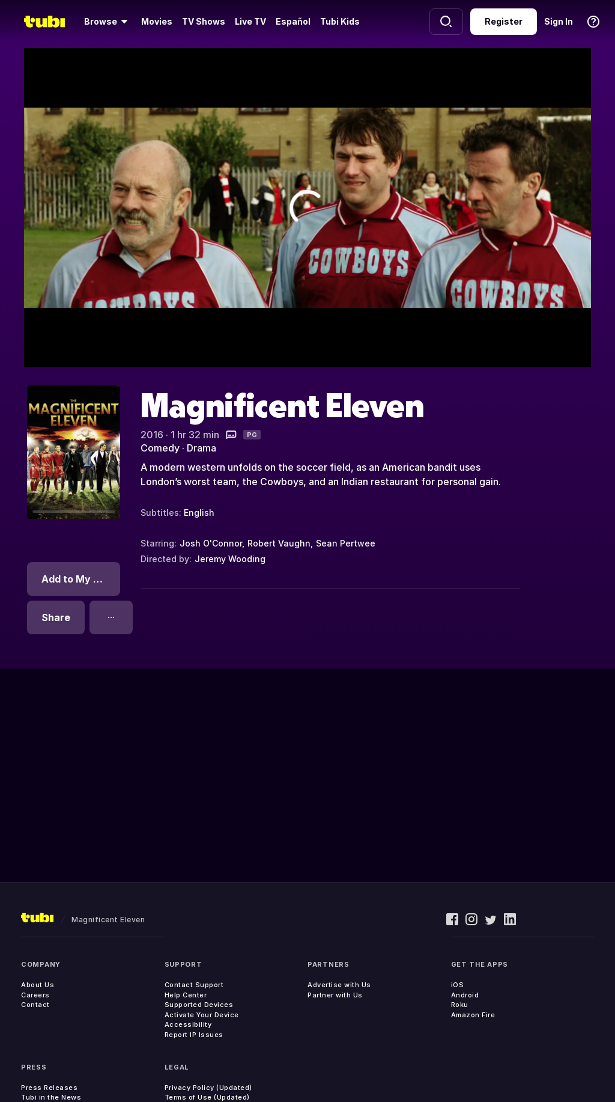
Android (465, 995)
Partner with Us (335, 995)
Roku (459, 1004)
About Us (37, 985)
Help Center (186, 995)
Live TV (250, 21)
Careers (35, 995)
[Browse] (107, 21)
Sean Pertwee (345, 543)
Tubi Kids (340, 21)
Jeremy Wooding (230, 559)
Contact (35, 1004)
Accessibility (188, 1024)
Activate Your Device (202, 1015)
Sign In (558, 21)
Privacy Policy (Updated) (208, 1087)
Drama (201, 448)
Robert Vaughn (279, 543)
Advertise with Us (339, 985)
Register (504, 21)
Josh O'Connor (211, 543)
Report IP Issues (194, 1034)
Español (293, 21)
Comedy (160, 448)
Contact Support (194, 985)
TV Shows (203, 21)
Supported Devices (199, 1004)
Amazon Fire (473, 1015)
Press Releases (49, 1087)
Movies (156, 21)
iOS (457, 985)
